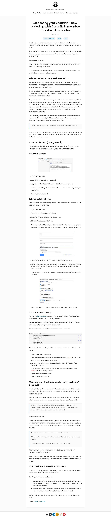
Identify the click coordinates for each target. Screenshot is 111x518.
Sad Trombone (41, 316)
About (44, 13)
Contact (50, 13)
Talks (39, 13)
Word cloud (74, 13)
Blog (34, 13)
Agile (59, 38)
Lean (66, 38)
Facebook (42, 501)
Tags (67, 13)
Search (56, 13)
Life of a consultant (49, 38)
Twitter (35, 501)
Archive (62, 13)
